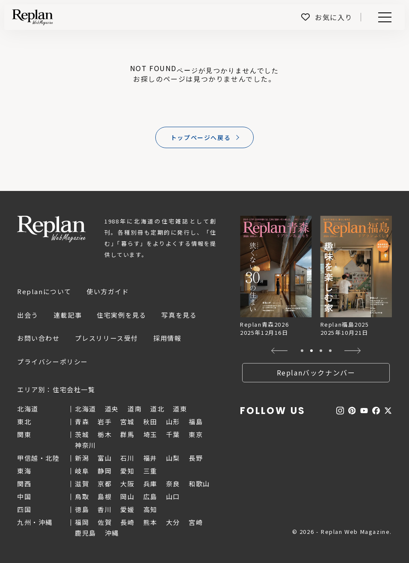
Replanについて (44, 291)
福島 (196, 421)
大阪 (127, 483)
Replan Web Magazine (51, 229)
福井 (150, 458)
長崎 (127, 522)
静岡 (105, 471)
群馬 (127, 434)
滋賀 (82, 483)
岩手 (105, 421)
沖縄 (112, 533)
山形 (173, 421)
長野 (196, 458)
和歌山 (199, 483)
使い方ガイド (107, 291)
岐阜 (82, 471)
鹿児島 (85, 533)
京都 (105, 483)
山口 (173, 496)
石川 (127, 458)
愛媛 (127, 509)
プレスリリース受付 (106, 338)
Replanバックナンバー (316, 372)
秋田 (150, 421)
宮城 (127, 421)
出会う (28, 314)
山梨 (173, 458)
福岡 (82, 522)
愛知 (127, 471)
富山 (105, 458)
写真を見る (179, 314)
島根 (105, 496)
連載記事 (67, 314)
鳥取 (82, 496)
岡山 (127, 496)
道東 (180, 408)
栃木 (105, 434)
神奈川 (85, 445)
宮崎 (196, 522)
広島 (150, 496)
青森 (82, 421)
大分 (173, 522)
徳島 (82, 509)
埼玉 (150, 434)
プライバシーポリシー (52, 361)
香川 (105, 509)
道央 (112, 408)
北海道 (85, 408)
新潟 (82, 458)
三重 (150, 471)
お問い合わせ (38, 338)
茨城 (82, 434)
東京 (196, 434)
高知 (150, 509)
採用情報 (167, 338)
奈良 (173, 483)
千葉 (173, 434)
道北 (157, 408)
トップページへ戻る (201, 137)
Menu (383, 17)
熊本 (150, 522)
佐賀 (105, 522)
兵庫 (150, 483)
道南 (134, 408)
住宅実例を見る (121, 314)
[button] (279, 351)
